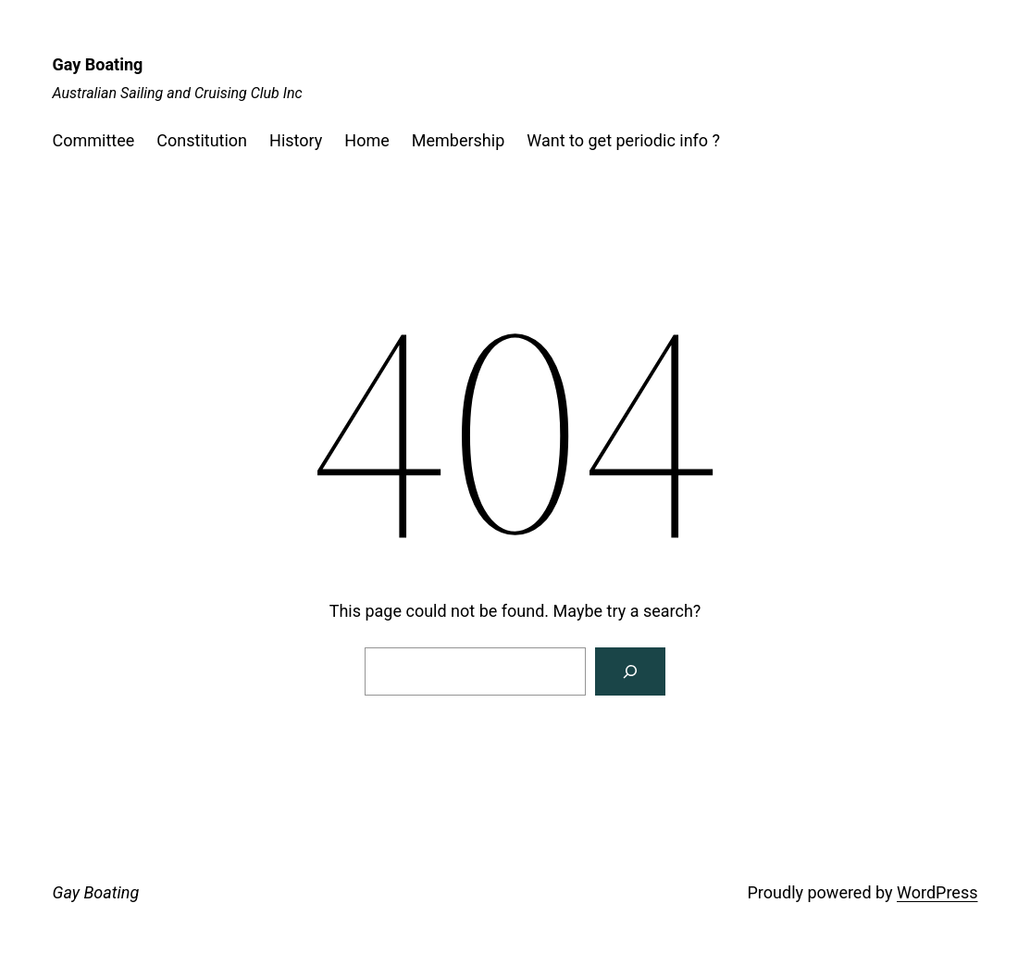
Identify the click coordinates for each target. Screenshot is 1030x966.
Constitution (201, 140)
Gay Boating (98, 64)
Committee (94, 140)
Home (366, 140)
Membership (458, 140)
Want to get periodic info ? (623, 140)
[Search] (630, 671)
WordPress (937, 892)
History (295, 140)
